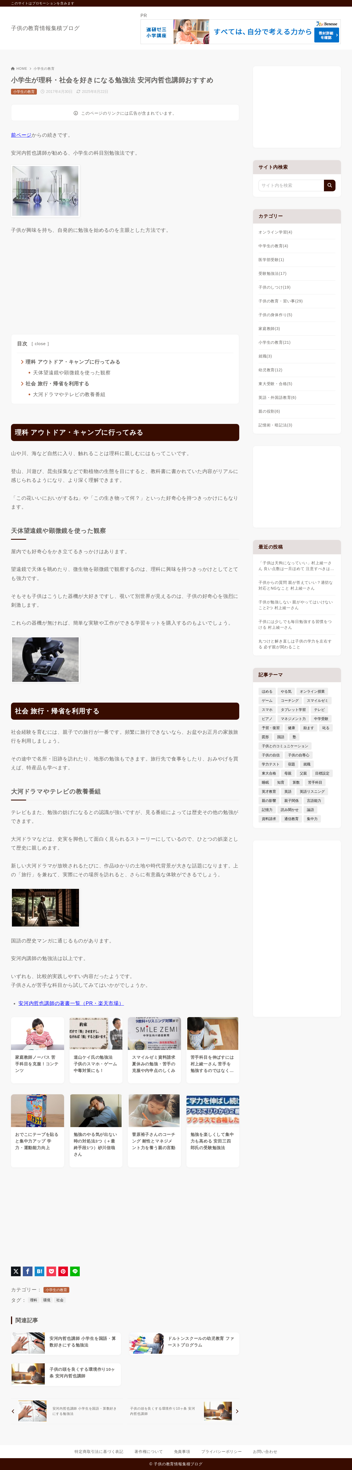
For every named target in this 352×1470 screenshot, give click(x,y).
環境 (46, 1301)
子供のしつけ (274, 287)
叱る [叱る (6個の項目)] (325, 728)
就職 (265, 356)
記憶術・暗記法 (275, 425)
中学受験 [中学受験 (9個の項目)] (321, 719)
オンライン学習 (275, 232)
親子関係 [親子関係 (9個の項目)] (291, 801)
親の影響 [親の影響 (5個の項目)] (269, 801)
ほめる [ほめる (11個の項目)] (267, 691)
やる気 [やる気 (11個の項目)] (286, 691)
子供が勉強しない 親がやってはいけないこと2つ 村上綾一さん (295, 605)
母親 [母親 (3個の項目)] (288, 773)
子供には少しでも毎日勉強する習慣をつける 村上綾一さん (295, 624)
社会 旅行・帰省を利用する (57, 383)
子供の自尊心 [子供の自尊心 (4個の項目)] (298, 755)
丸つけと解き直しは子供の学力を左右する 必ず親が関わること (295, 644)
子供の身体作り (275, 315)
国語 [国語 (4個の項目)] (280, 737)
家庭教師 (269, 328)
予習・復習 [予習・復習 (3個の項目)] (271, 728)
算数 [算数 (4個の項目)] (296, 782)
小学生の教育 (44, 69)
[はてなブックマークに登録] (39, 1271)
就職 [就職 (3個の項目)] (306, 764)
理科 (33, 1301)
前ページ (21, 135)
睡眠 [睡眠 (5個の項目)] (265, 782)
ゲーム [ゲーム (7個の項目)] (267, 700)
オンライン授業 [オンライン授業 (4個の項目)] (312, 691)
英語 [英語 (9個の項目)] (288, 791)
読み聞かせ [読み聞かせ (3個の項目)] (290, 810)
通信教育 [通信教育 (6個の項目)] (291, 819)
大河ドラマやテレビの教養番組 (69, 394)
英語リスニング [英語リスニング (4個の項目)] (312, 791)
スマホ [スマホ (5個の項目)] (267, 710)
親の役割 (269, 411)
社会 (60, 1301)
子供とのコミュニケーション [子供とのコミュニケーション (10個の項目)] (285, 746)
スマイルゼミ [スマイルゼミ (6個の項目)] (317, 700)
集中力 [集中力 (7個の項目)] (312, 819)
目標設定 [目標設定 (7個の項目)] (322, 773)
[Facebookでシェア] (27, 1271)
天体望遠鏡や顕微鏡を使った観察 (72, 372)
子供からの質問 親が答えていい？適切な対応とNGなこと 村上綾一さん (295, 585)
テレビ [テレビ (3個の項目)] (319, 710)
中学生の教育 (273, 246)
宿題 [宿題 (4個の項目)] (291, 764)
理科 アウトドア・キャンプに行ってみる (73, 362)
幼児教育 (270, 370)
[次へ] (183, 1411)
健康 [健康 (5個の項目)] (291, 728)
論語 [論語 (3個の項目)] (310, 810)
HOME (19, 69)
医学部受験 (271, 259)
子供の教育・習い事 (280, 301)
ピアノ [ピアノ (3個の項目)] (267, 719)
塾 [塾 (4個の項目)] (294, 737)
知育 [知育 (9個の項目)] (280, 782)
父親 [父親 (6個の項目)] (303, 773)
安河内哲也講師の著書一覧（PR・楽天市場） (71, 1003)
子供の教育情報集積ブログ (45, 28)
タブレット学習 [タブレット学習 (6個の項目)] (293, 710)
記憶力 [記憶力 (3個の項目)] (267, 810)
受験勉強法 (272, 273)
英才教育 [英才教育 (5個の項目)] (269, 791)
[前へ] (67, 1411)
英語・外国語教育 (277, 397)
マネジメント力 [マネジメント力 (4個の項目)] (293, 719)
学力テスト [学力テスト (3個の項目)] (271, 764)
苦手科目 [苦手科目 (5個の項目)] (315, 782)
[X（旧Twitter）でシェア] (16, 1271)
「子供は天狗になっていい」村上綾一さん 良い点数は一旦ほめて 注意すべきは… (296, 566)
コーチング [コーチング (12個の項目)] (290, 700)
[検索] (330, 185)
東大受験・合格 (275, 383)
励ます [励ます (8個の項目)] (308, 728)
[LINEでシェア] (75, 1271)
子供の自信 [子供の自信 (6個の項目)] (271, 755)
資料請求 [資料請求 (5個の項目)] (269, 819)
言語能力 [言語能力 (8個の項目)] (314, 801)
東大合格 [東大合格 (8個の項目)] (269, 773)
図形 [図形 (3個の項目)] (265, 737)
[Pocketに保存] (51, 1271)
